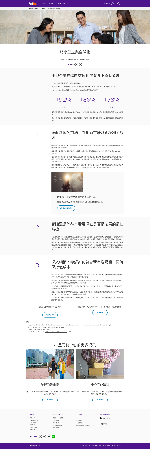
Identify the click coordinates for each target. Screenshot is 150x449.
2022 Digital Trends (38, 329)
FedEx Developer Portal (82, 418)
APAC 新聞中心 (34, 420)
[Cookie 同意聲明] (96, 446)
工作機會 (32, 424)
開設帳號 (100, 312)
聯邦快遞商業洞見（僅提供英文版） (85, 425)
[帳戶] (65, 3)
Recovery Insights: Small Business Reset (47, 327)
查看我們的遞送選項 (66, 208)
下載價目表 (56, 420)
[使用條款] (107, 446)
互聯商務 (42, 8)
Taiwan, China (105, 418)
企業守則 (32, 429)
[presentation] (53, 436)
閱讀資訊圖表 (50, 315)
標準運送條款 (33, 427)
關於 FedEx (33, 418)
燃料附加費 (56, 423)
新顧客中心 (79, 420)
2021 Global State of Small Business (56, 332)
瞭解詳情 (50, 400)
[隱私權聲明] (117, 446)
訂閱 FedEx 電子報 (58, 418)
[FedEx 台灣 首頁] (35, 3)
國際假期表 (56, 427)
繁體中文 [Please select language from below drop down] (109, 424)
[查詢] (51, 3)
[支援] (58, 3)
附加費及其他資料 (57, 425)
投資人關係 (33, 422)
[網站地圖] (84, 446)
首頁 (30, 8)
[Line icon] (53, 436)
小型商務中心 (35, 8)
